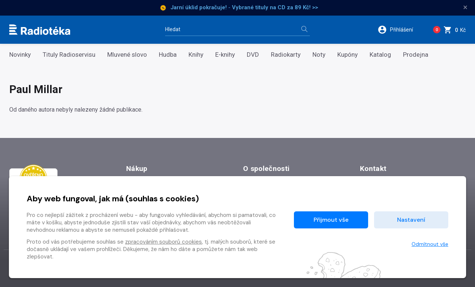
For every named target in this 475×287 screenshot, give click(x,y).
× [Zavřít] (465, 7)
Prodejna (415, 55)
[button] (400, 29)
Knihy (196, 55)
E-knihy (225, 55)
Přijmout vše (331, 220)
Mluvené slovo (127, 55)
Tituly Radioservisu (69, 55)
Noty (318, 55)
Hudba (168, 55)
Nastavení (411, 220)
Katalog (380, 55)
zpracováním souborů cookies (163, 241)
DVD (253, 55)
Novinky (20, 55)
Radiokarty (286, 55)
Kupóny (347, 55)
